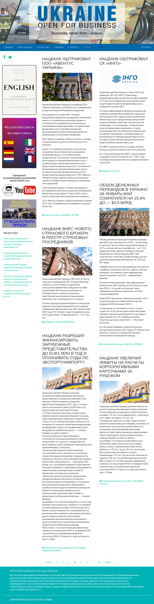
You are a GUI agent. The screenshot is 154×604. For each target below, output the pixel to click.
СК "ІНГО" (116, 171)
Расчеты (103, 484)
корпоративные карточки (114, 481)
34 (99, 562)
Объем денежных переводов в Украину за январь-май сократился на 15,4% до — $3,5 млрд (123, 194)
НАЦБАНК (66, 215)
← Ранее (48, 562)
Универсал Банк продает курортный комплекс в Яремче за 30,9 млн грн (18, 268)
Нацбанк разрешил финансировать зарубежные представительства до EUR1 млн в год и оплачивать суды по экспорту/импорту (65, 348)
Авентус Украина (52, 215)
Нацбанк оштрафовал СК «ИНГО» (123, 61)
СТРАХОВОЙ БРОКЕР (65, 322)
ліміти (130, 481)
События (58, 47)
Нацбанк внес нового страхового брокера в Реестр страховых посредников (66, 235)
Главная (8, 47)
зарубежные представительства (60, 548)
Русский (146, 47)
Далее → (109, 562)
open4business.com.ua (21, 600)
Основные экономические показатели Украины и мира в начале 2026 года (17, 256)
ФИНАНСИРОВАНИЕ (51, 551)
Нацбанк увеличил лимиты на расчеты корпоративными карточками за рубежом (121, 367)
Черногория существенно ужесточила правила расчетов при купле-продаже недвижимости (18, 242)
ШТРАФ (75, 215)
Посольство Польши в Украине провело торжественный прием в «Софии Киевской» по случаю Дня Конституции (18, 280)
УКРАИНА (138, 344)
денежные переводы (112, 344)
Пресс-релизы (24, 47)
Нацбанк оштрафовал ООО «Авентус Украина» (66, 63)
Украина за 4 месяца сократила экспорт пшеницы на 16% (17, 294)
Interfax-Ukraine (43, 600)
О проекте (73, 47)
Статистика (43, 47)
